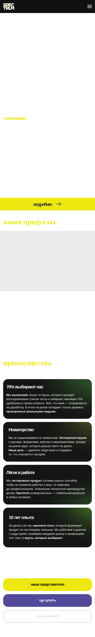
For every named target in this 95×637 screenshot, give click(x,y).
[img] (47, 261)
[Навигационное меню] (89, 6)
